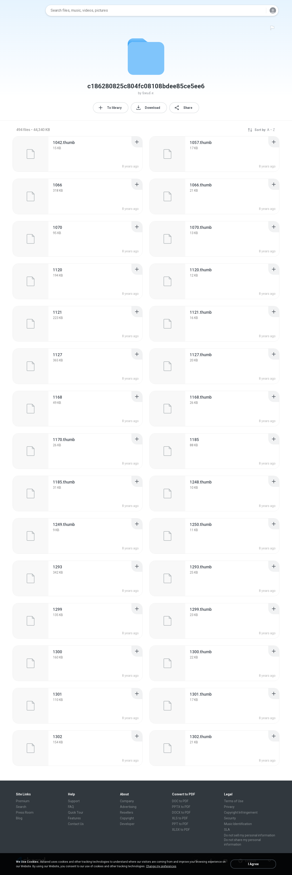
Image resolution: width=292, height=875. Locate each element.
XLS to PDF (180, 818)
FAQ (71, 807)
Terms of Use (233, 801)
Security (230, 818)
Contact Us (76, 824)
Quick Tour (75, 812)
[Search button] (259, 10)
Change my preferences (161, 866)
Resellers (126, 812)
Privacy (229, 807)
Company (127, 801)
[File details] (30, 154)
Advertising (128, 807)
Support (74, 801)
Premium (22, 801)
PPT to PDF (180, 824)
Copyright (127, 818)
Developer (127, 824)
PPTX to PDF (181, 807)
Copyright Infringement (241, 812)
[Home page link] (27, 10)
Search (21, 807)
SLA (227, 829)
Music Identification (238, 824)
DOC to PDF (180, 801)
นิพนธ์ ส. (148, 93)
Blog (19, 818)
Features (74, 818)
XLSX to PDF (181, 829)
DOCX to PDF (181, 812)
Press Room (25, 812)
